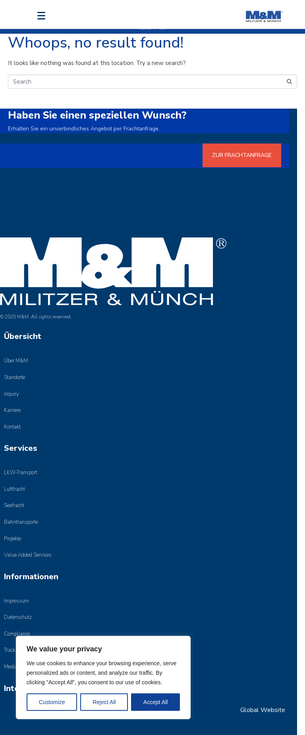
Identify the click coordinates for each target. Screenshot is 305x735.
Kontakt (12, 427)
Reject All (104, 702)
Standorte (14, 377)
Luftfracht (14, 489)
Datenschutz (18, 617)
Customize (52, 702)
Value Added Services (28, 555)
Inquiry (11, 394)
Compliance (17, 633)
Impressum (16, 601)
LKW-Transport (20, 472)
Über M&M (16, 360)
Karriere (12, 410)
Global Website (262, 710)
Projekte (12, 538)
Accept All (155, 702)
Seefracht (14, 505)
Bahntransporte (21, 522)
